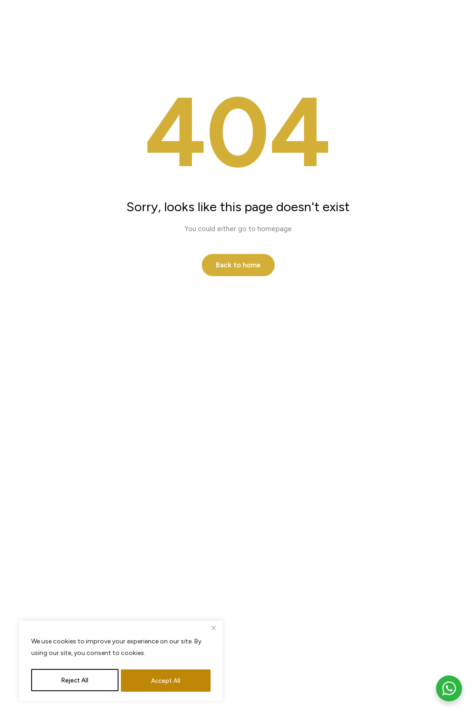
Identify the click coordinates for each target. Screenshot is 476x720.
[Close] (213, 631)
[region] (121, 662)
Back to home (238, 265)
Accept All (166, 680)
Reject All (74, 680)
